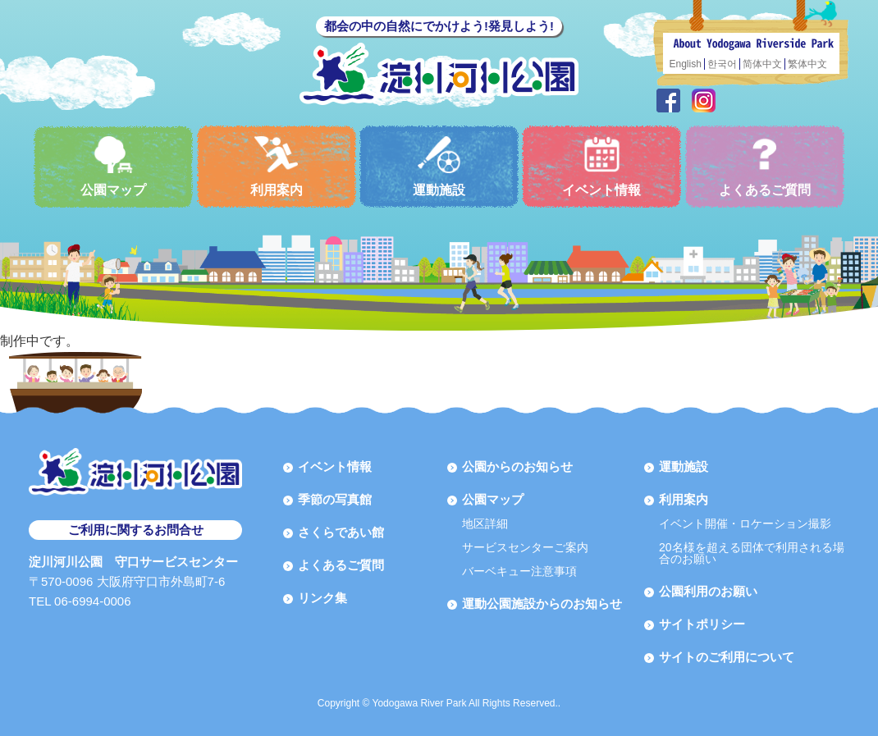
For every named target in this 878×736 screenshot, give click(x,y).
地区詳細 (485, 523)
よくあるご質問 (765, 166)
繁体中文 (807, 64)
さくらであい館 (341, 532)
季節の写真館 (335, 499)
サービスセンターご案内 (525, 547)
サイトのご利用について (726, 657)
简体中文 (762, 64)
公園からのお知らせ (517, 466)
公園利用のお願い (708, 591)
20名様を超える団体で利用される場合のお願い (751, 553)
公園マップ (113, 166)
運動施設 (439, 166)
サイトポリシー (702, 624)
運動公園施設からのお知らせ (542, 603)
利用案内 (276, 166)
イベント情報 (601, 166)
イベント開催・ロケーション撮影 (745, 523)
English (686, 64)
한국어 (722, 64)
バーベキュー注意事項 (519, 571)
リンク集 (322, 598)
